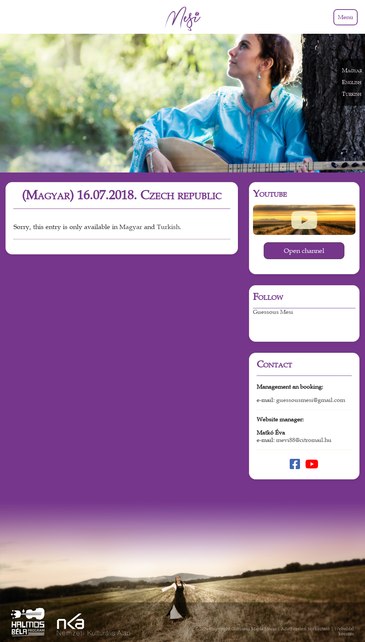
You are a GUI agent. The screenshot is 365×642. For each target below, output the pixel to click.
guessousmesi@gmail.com (310, 400)
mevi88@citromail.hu (304, 440)
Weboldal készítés (344, 631)
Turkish (168, 227)
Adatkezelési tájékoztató (305, 628)
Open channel (304, 251)
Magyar (130, 227)
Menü (345, 17)
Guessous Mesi (273, 312)
